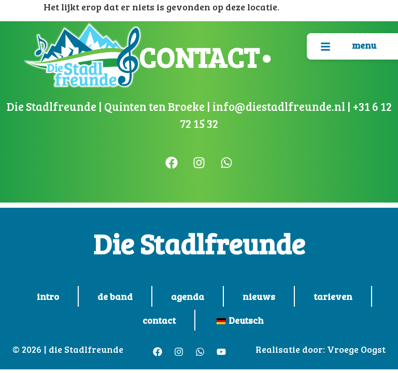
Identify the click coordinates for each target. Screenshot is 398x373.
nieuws (259, 296)
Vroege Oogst (356, 349)
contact (159, 320)
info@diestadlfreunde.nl (277, 106)
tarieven (333, 296)
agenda (187, 296)
